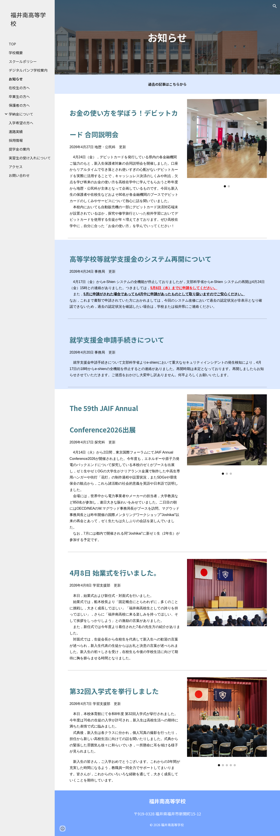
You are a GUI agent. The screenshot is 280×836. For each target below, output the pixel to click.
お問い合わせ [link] (19, 175)
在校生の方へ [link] (19, 87)
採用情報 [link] (16, 140)
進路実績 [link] (16, 131)
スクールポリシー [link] (23, 61)
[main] (167, 37)
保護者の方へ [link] (19, 105)
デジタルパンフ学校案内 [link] (28, 70)
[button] (275, 6)
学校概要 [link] (16, 52)
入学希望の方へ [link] (21, 122)
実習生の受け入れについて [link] (30, 157)
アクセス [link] (16, 166)
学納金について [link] (21, 114)
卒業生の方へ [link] (19, 96)
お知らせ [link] (16, 79)
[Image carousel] (227, 143)
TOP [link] (12, 43)
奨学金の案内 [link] (19, 149)
